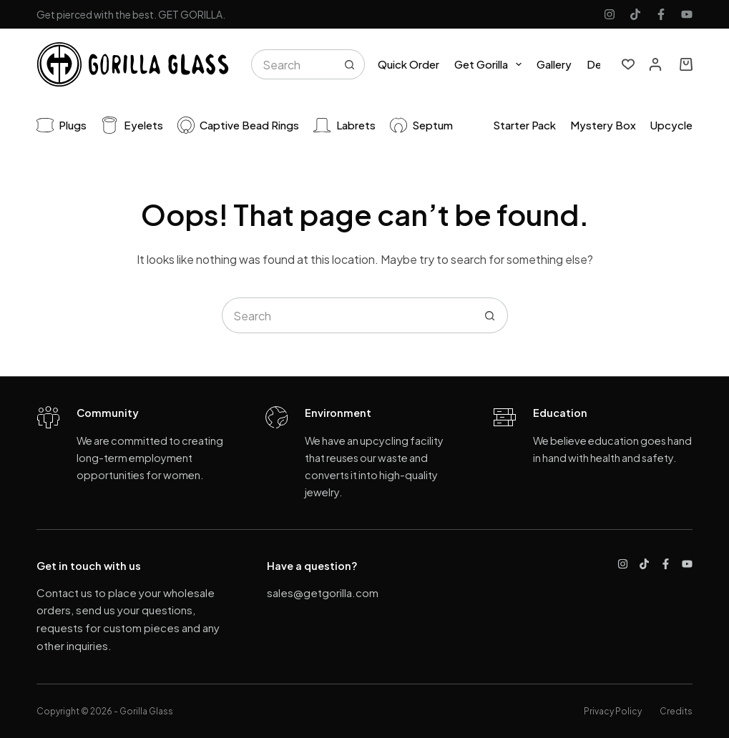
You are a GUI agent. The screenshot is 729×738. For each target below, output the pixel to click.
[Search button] (350, 64)
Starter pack (524, 125)
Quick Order (408, 64)
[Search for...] (293, 64)
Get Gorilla (490, 64)
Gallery (554, 64)
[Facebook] (661, 14)
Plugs (61, 125)
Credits (676, 711)
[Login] (655, 64)
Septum (422, 125)
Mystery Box (603, 125)
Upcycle (671, 125)
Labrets (344, 125)
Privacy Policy (613, 711)
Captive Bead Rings (238, 125)
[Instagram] (609, 14)
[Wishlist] (628, 64)
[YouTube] (687, 14)
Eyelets (132, 125)
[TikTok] (635, 14)
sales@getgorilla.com (322, 592)
